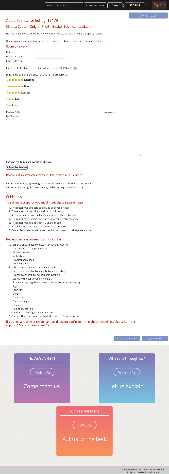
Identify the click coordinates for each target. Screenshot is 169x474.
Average (18, 93)
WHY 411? (126, 372)
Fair (12, 99)
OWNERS (84, 425)
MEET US (42, 372)
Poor (11, 105)
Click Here (101, 41)
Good (18, 86)
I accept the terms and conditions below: (30, 165)
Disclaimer (161, 472)
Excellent (20, 80)
